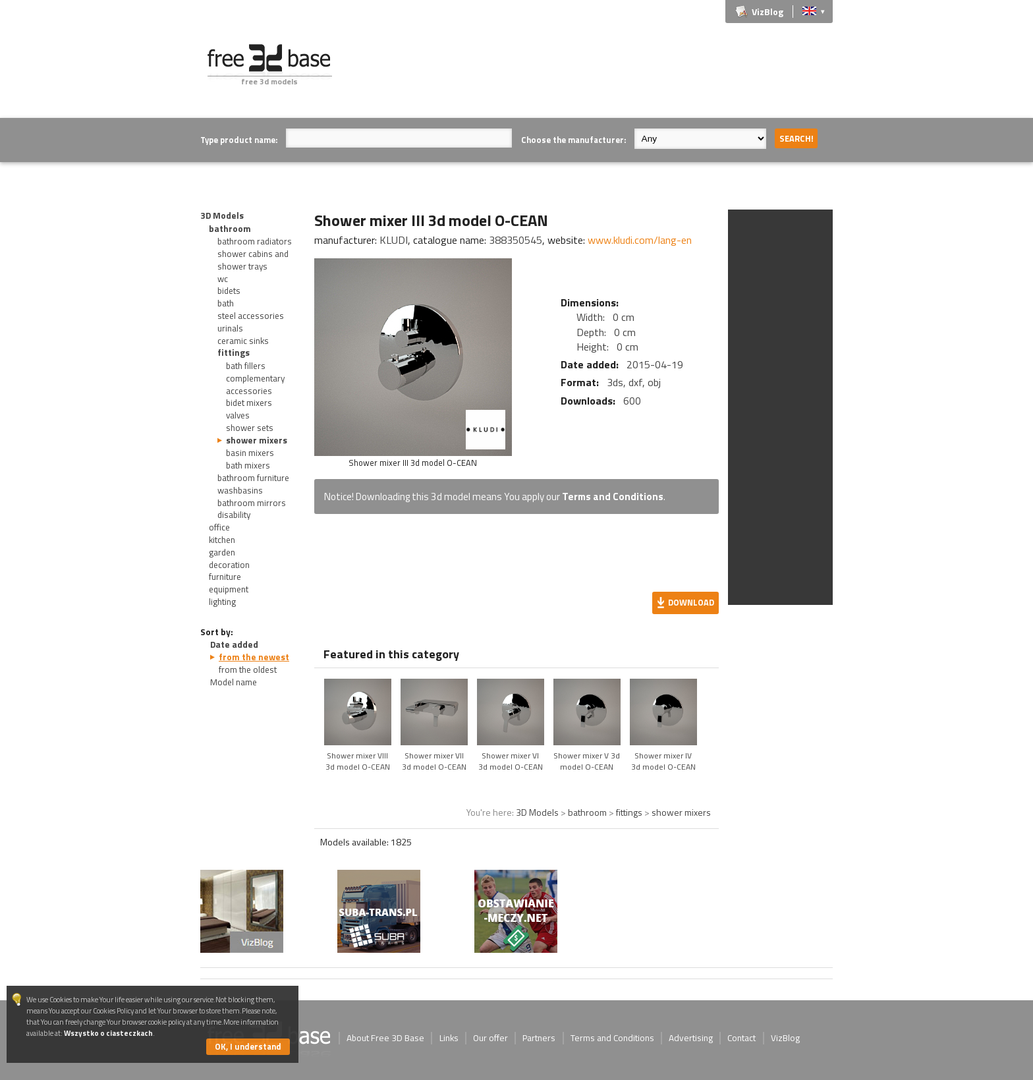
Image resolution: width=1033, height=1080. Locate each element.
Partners (538, 1037)
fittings (233, 352)
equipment (228, 589)
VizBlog (767, 11)
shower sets (249, 427)
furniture (225, 576)
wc (222, 278)
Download (691, 602)
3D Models (222, 215)
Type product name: (238, 139)
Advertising (691, 1037)
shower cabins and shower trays (253, 260)
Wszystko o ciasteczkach (108, 1032)
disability (233, 514)
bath (225, 303)
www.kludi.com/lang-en (640, 240)
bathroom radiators (254, 241)
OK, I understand (248, 1046)
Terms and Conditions (612, 496)
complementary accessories (255, 384)
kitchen (222, 539)
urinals (230, 328)
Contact (741, 1037)
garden (222, 552)
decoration (229, 564)
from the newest (254, 657)
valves (238, 415)
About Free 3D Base (385, 1037)
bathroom (230, 228)
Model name (233, 682)
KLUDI (393, 240)
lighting (222, 601)
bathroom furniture (253, 477)
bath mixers (248, 465)
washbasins (240, 490)
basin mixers (250, 452)
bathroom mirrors (251, 502)
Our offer (490, 1037)
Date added (234, 644)
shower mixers (256, 440)
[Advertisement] (593, 73)
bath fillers (245, 365)
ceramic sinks (243, 340)
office (219, 527)
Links (449, 1037)
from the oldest (248, 669)
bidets (228, 290)
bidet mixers (249, 402)
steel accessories (250, 315)
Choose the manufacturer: (573, 139)
